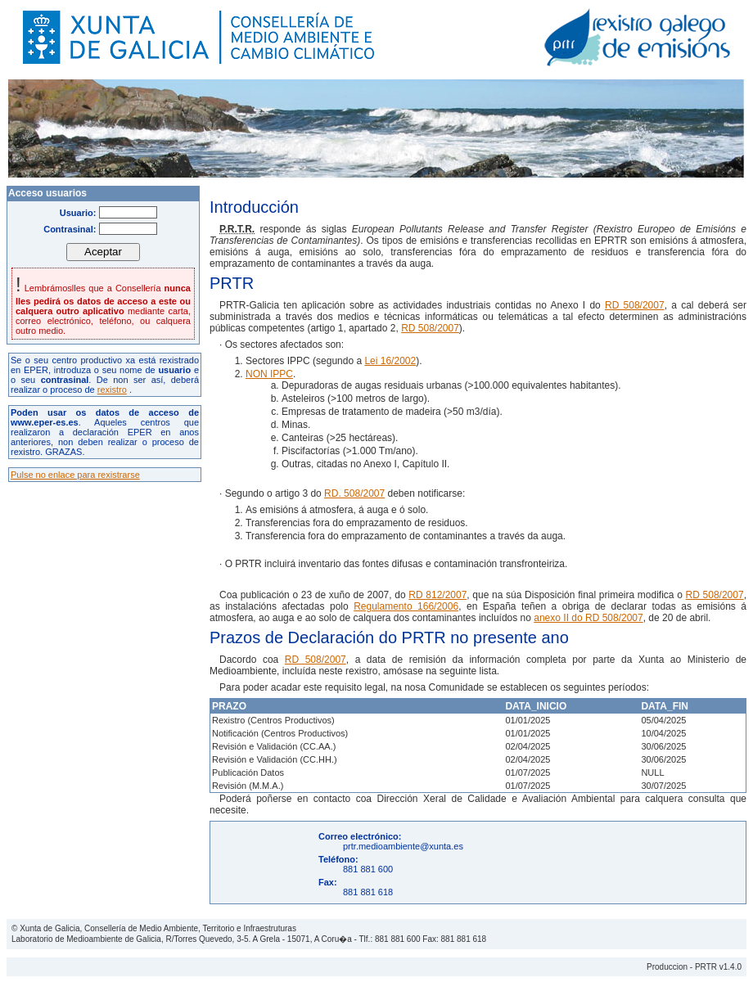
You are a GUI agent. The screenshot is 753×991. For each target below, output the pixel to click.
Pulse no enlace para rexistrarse (75, 475)
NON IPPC (269, 374)
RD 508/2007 (635, 305)
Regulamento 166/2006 (406, 606)
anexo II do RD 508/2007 (588, 618)
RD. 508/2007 (354, 493)
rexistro (112, 389)
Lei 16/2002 (390, 361)
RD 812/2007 (437, 595)
